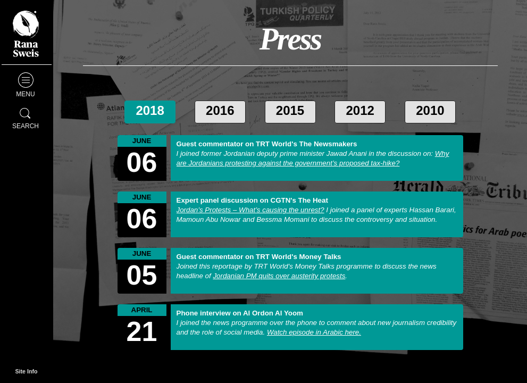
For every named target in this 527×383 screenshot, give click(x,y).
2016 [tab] (220, 110)
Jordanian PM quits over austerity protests (279, 276)
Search (25, 117)
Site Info (26, 371)
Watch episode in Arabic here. (314, 332)
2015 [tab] (290, 110)
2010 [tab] (430, 110)
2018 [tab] (150, 110)
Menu (25, 85)
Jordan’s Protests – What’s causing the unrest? (250, 210)
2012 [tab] (360, 110)
